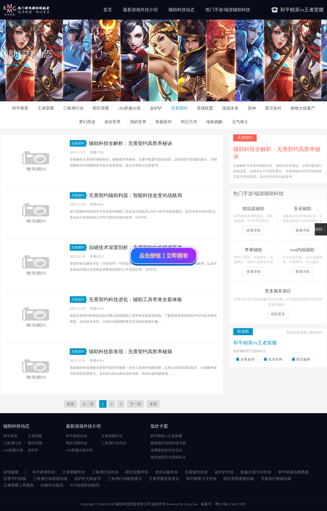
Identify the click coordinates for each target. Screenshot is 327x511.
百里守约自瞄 (14, 479)
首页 (107, 9)
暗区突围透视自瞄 (238, 479)
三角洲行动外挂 (113, 443)
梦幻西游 (87, 122)
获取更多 (278, 314)
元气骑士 (240, 122)
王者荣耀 (46, 108)
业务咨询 (247, 359)
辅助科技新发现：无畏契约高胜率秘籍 (130, 351)
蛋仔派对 (273, 108)
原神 (252, 108)
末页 (153, 404)
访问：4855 (320, 231)
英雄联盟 (205, 108)
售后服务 (303, 359)
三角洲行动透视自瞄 (50, 479)
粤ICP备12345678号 (230, 504)
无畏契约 (179, 108)
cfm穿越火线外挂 (79, 450)
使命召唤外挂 (166, 472)
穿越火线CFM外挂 (255, 472)
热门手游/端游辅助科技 (227, 9)
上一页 (88, 404)
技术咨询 (275, 359)
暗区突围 (101, 108)
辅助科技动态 (181, 9)
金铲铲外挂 (224, 472)
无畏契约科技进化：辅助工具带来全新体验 (135, 299)
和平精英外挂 (76, 436)
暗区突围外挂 (76, 443)
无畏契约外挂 (196, 472)
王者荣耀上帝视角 (18, 485)
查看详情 (253, 230)
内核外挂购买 (52, 485)
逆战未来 (230, 108)
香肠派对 (163, 122)
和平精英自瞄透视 (293, 472)
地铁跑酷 (214, 122)
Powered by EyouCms (182, 504)
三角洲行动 (73, 108)
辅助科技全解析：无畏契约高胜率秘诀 (130, 143)
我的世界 (138, 122)
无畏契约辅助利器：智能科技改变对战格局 (135, 195)
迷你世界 (112, 122)
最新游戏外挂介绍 (140, 9)
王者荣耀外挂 (112, 436)
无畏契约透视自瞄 (276, 479)
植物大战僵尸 (302, 108)
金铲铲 (156, 108)
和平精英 (20, 108)
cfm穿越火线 (129, 108)
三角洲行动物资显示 (125, 479)
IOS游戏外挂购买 (84, 485)
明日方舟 (189, 122)
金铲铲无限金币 (87, 479)
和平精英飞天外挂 (201, 479)
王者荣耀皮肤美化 (164, 479)
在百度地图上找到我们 (306, 332)
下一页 (135, 404)
